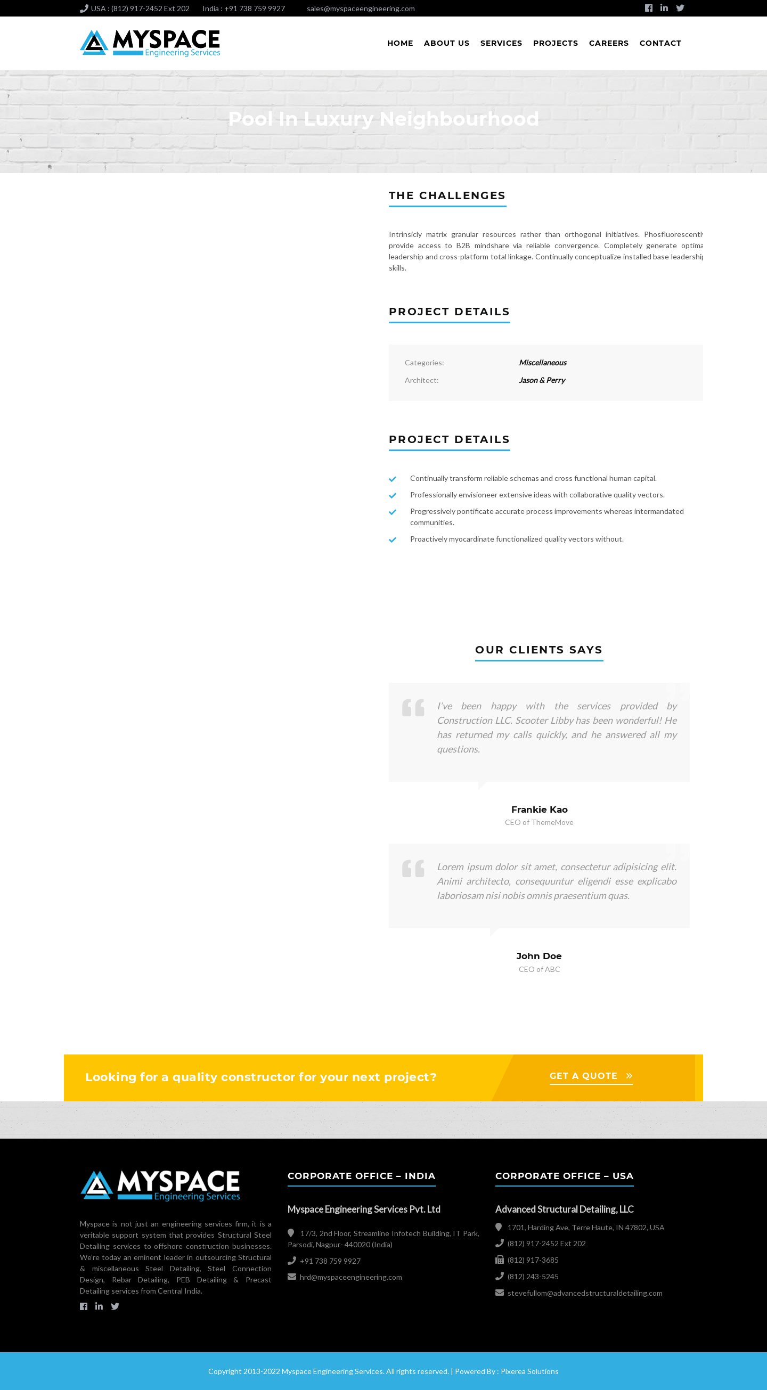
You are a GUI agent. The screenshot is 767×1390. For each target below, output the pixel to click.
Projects (555, 43)
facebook (648, 11)
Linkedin (664, 11)
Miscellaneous (542, 362)
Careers (609, 43)
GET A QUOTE (584, 1076)
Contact (661, 43)
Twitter (680, 11)
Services (501, 43)
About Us (447, 43)
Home (400, 43)
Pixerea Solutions (530, 1371)
